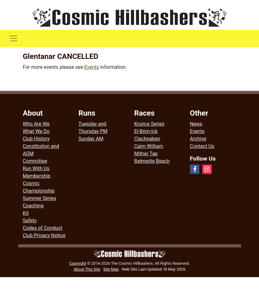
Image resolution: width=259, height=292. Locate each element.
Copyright (77, 263)
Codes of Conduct (43, 228)
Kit (26, 213)
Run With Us (36, 168)
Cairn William (148, 146)
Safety (30, 220)
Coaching (33, 206)
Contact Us (202, 146)
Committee (35, 161)
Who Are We (36, 124)
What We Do (36, 131)
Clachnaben (147, 139)
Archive (198, 139)
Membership (36, 176)
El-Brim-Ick (146, 131)
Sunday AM (91, 139)
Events (91, 67)
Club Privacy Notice (44, 235)
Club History (36, 139)
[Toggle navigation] (13, 38)
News (196, 124)
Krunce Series (149, 124)
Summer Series (39, 198)
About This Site (87, 269)
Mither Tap (146, 154)
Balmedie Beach (152, 161)
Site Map (111, 269)
